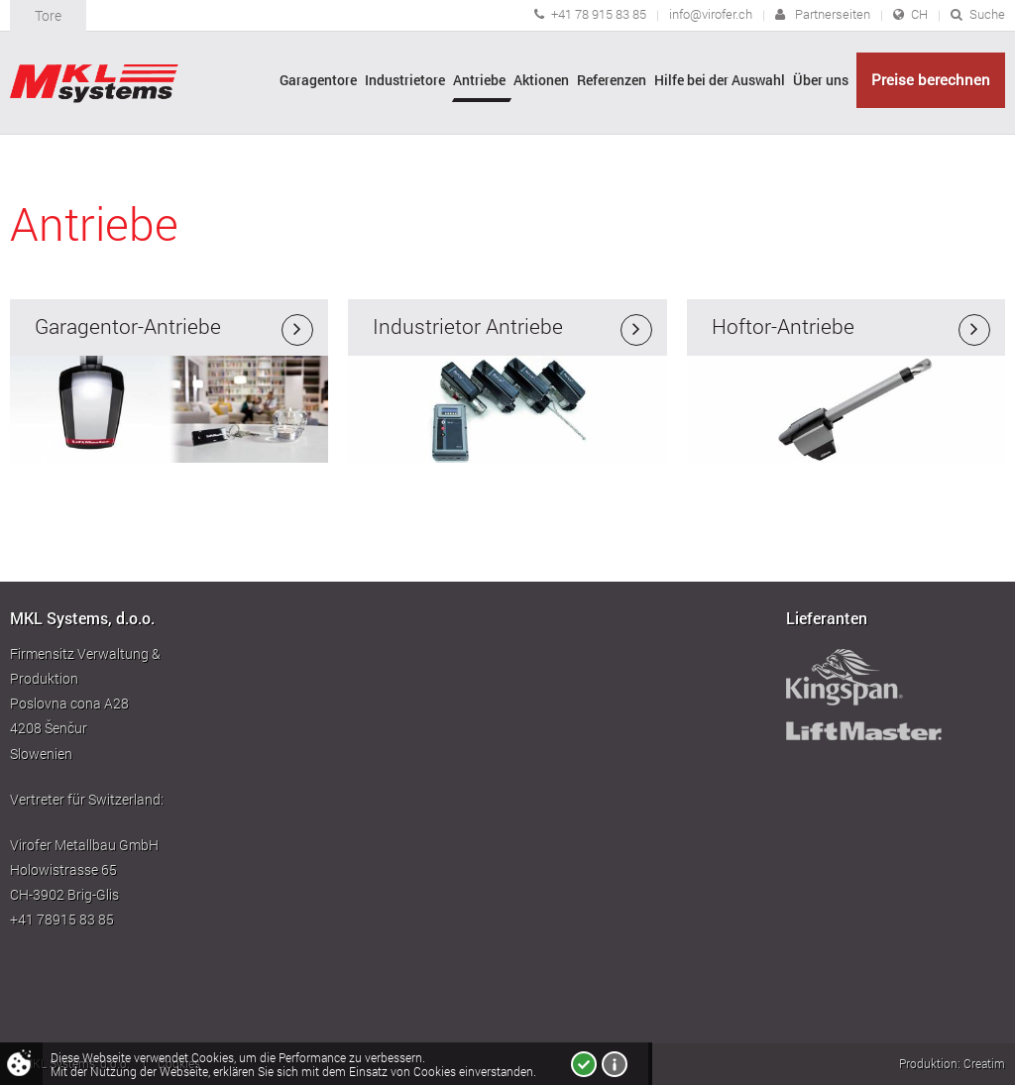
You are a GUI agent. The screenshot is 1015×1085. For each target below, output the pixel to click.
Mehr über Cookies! (614, 1064)
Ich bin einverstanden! (584, 1064)
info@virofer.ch (710, 14)
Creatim (984, 1063)
